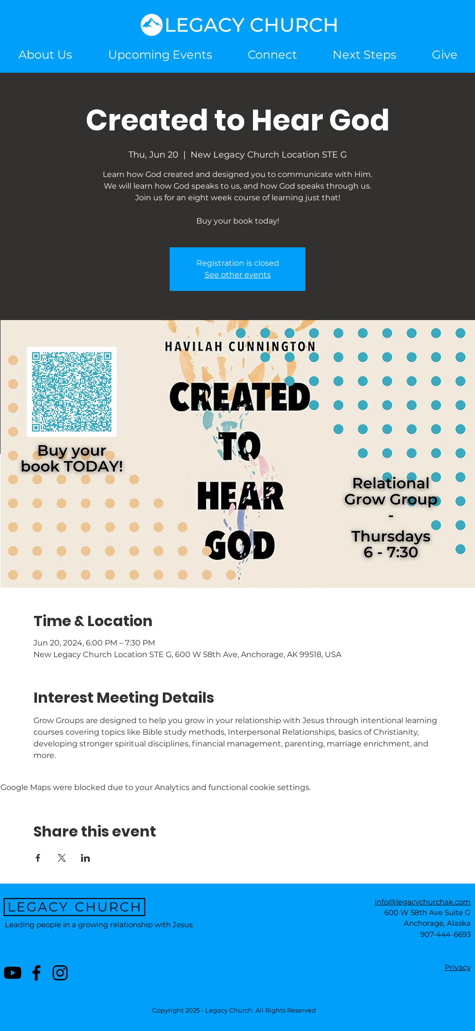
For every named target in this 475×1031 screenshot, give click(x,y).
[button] (272, 54)
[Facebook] (36, 973)
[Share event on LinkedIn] (85, 858)
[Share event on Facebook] (38, 858)
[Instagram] (60, 973)
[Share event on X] (61, 858)
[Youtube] (12, 973)
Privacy (457, 967)
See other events (238, 274)
